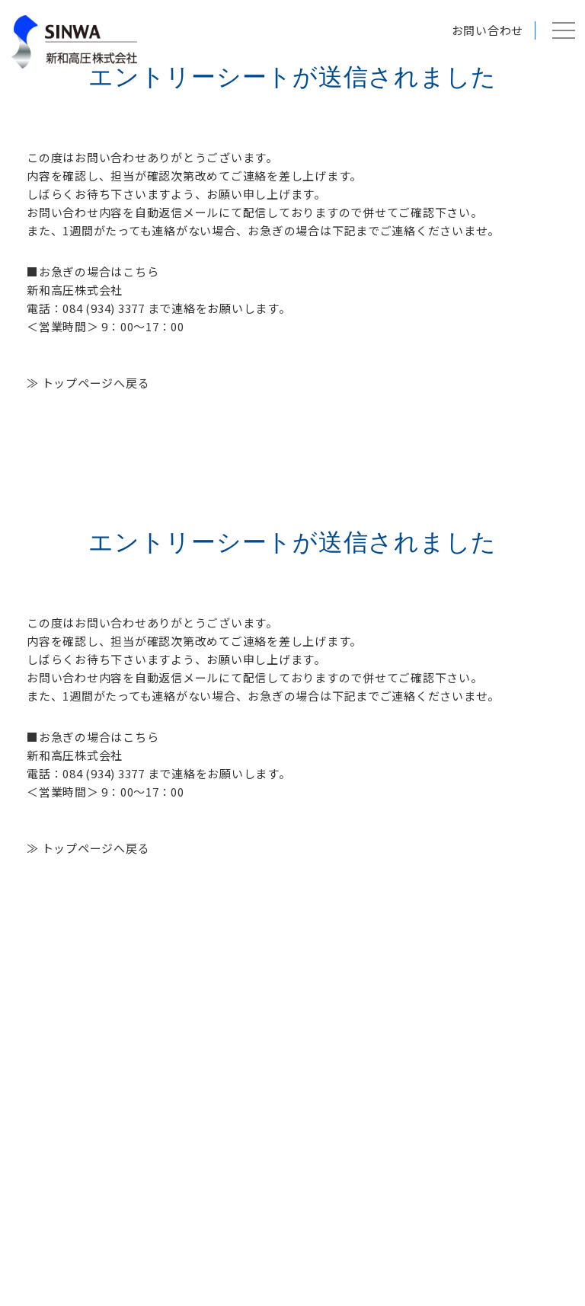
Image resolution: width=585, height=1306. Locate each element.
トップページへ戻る (96, 383)
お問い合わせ (488, 30)
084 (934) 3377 (103, 308)
